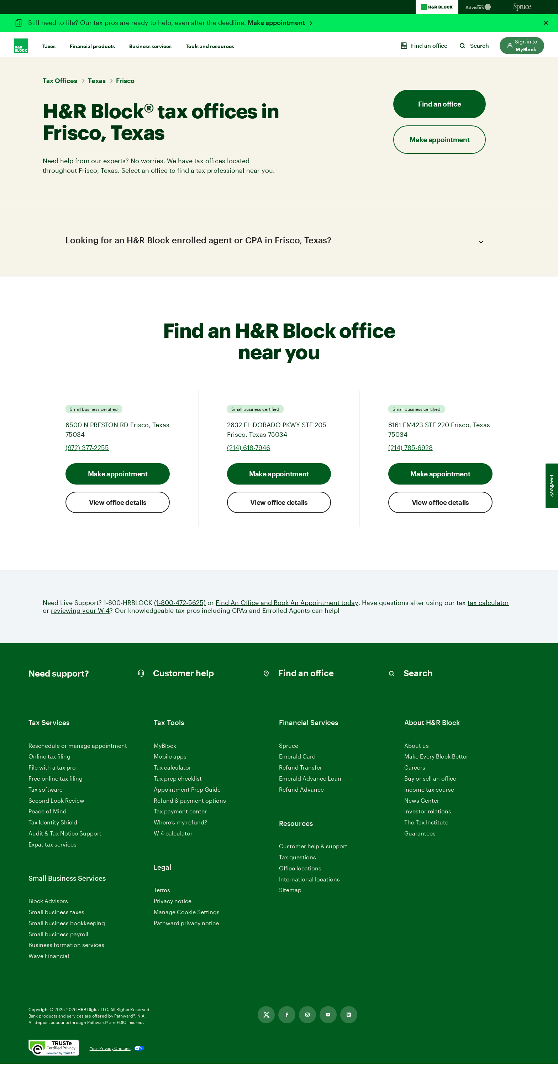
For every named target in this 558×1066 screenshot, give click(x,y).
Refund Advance (301, 791)
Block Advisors (48, 903)
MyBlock (165, 747)
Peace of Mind (47, 813)
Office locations (300, 870)
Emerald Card (297, 758)
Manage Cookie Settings (187, 914)
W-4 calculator (173, 835)
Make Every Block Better (436, 758)
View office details (117, 504)
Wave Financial (48, 958)
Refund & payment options (190, 802)
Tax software (45, 791)
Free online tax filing (55, 780)
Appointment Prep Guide (187, 791)
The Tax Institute (426, 824)
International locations (309, 881)
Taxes (49, 43)
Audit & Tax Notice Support (64, 835)
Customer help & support (313, 848)
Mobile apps (170, 758)
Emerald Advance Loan (310, 780)
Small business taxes (56, 914)
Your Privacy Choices (110, 1050)
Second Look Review (56, 802)
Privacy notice (172, 903)
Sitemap (290, 892)
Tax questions (297, 859)
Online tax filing (49, 758)
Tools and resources (210, 43)
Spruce (288, 747)
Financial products (92, 43)
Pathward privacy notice (186, 925)
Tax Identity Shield (52, 824)
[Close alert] (546, 23)
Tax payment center (180, 813)
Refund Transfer (300, 769)
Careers (414, 769)
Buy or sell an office (430, 780)
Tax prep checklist (178, 780)
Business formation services (66, 946)
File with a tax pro (52, 769)
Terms (162, 892)
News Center (421, 802)
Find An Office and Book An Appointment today (287, 605)
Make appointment (277, 22)
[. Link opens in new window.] (53, 1050)
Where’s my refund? (180, 824)
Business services (150, 43)
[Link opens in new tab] (266, 1016)
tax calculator (488, 605)
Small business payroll (58, 936)
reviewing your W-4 (80, 612)
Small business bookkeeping (66, 925)
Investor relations (427, 814)
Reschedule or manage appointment (77, 747)
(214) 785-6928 (410, 450)
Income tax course (429, 791)
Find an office (439, 104)
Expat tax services (52, 846)
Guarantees (420, 835)
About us (416, 747)
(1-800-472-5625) (180, 605)
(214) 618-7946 (248, 450)
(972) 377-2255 (87, 450)
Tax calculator (172, 769)
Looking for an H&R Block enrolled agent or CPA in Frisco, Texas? (276, 242)
